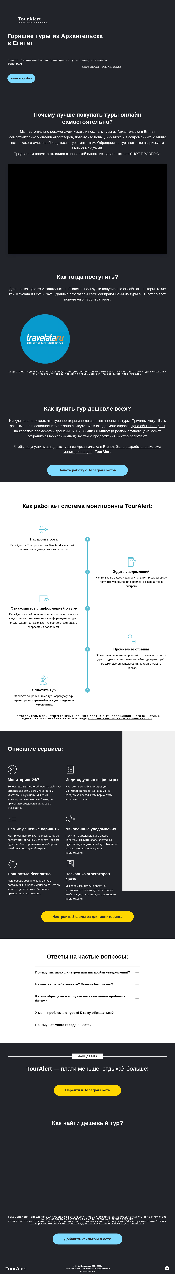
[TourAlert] (167, 1270)
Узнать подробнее (21, 78)
